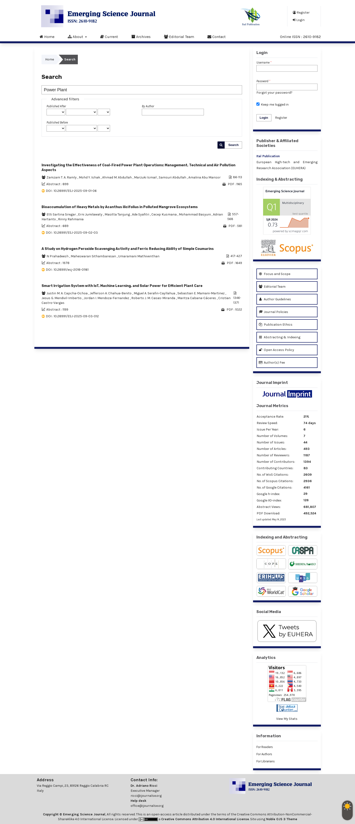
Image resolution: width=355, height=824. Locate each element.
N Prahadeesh (58, 256)
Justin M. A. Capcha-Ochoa (67, 293)
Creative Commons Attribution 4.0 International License (205, 819)
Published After (56, 106)
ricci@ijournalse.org (146, 796)
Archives (141, 36)
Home (47, 36)
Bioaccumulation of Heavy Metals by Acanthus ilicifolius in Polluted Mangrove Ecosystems (120, 207)
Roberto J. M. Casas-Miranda (153, 298)
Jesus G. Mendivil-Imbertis (62, 298)
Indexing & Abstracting (279, 179)
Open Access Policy (276, 350)
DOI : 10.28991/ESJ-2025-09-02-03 (72, 233)
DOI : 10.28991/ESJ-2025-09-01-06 (71, 191)
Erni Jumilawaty (90, 214)
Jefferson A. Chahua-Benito (111, 293)
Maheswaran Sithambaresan (94, 256)
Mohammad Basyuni (195, 214)
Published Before (57, 122)
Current (109, 36)
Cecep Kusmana (164, 214)
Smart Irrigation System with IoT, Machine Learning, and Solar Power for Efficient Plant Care (122, 286)
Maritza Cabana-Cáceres (197, 298)
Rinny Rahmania (71, 219)
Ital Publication (268, 156)
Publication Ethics (275, 325)
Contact (216, 36)
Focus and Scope (274, 274)
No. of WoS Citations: (273, 475)
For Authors (264, 754)
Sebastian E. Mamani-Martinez (201, 293)
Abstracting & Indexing (279, 337)
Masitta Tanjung (118, 214)
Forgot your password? (274, 93)
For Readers (264, 747)
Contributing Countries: (275, 468)
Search (233, 145)
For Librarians (265, 761)
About (76, 36)
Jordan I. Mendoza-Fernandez (107, 298)
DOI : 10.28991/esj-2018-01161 (67, 270)
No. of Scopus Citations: (275, 481)
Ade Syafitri (141, 214)
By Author (148, 106)
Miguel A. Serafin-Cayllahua (155, 293)
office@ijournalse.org (147, 806)
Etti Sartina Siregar (62, 214)
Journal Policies (273, 312)
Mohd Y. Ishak (90, 177)
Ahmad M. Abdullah (117, 177)
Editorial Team (179, 36)
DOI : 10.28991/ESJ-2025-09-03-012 (72, 316)
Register (301, 12)
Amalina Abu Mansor (204, 177)
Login (299, 19)
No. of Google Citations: (274, 487)
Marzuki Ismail (145, 177)
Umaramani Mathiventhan (138, 256)
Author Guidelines (275, 299)
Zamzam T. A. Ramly (62, 177)
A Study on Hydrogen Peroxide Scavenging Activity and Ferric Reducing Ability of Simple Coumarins (128, 249)
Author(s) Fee (272, 363)
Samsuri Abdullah (173, 177)
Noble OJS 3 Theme (281, 819)
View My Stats (286, 719)
